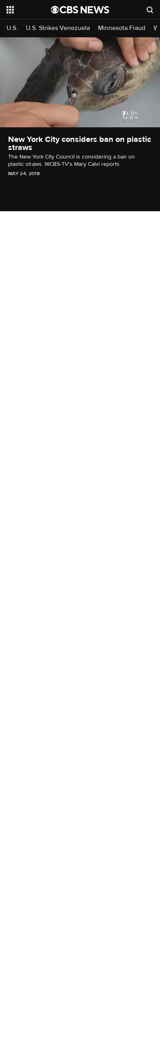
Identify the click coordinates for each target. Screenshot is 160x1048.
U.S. (12, 28)
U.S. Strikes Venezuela (58, 28)
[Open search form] (150, 9)
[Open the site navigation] (28, 9)
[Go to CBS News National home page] (80, 10)
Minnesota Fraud (121, 28)
